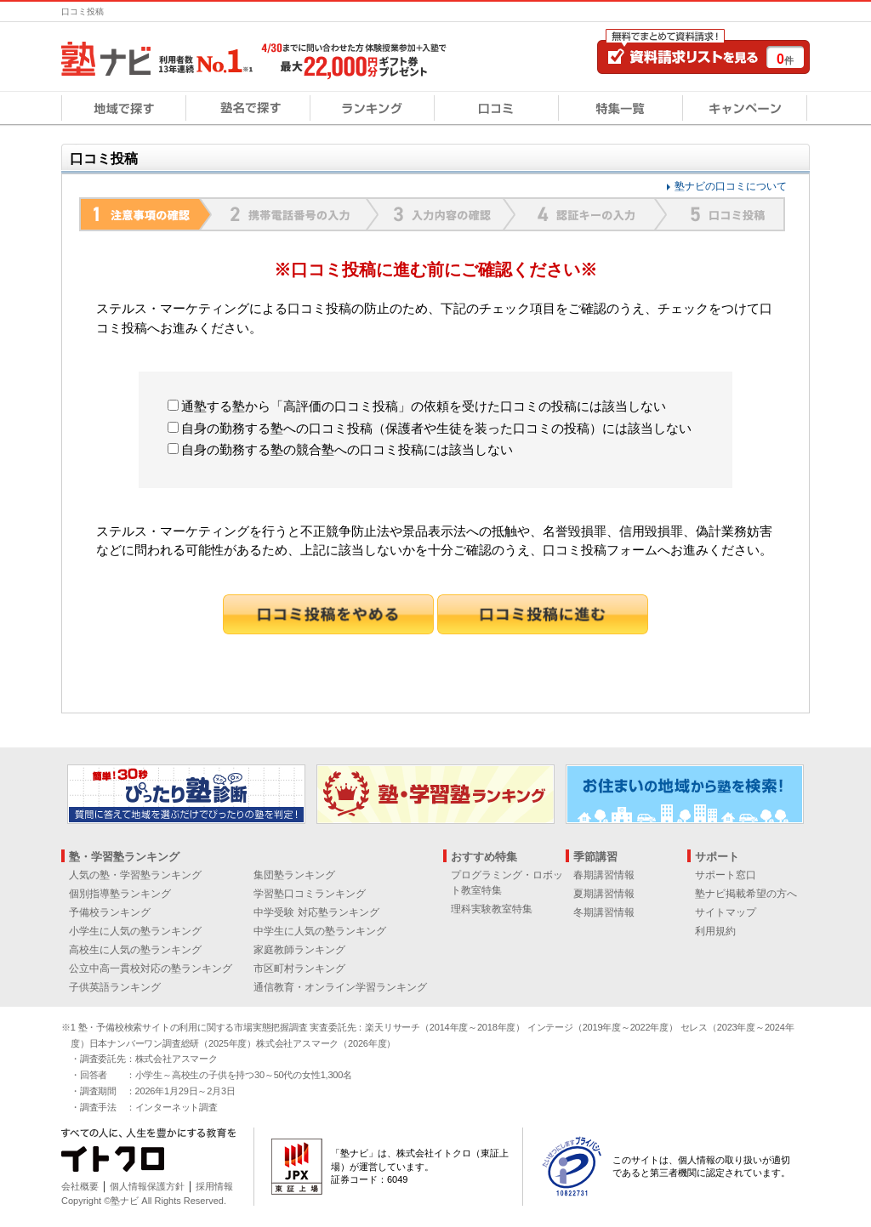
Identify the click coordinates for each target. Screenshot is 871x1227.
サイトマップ (725, 912)
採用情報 (214, 1186)
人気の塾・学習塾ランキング (135, 875)
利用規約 (715, 931)
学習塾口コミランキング (309, 894)
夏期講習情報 (604, 894)
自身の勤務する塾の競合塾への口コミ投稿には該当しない (340, 449)
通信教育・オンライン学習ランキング (340, 987)
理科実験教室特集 (491, 909)
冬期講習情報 (604, 912)
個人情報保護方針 (147, 1186)
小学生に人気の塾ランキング (135, 931)
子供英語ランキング (115, 987)
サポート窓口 (725, 875)
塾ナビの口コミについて (731, 186)
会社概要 (80, 1186)
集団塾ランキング (294, 875)
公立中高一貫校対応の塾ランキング (150, 968)
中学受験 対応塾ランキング (316, 912)
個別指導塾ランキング (120, 894)
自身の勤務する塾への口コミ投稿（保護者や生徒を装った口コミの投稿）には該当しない (430, 428)
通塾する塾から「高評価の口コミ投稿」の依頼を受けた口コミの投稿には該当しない (417, 406)
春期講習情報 (604, 875)
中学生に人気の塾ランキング (319, 931)
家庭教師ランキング (299, 950)
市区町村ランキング (299, 968)
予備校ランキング (110, 912)
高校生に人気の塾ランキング (135, 950)
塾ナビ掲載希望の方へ (746, 894)
